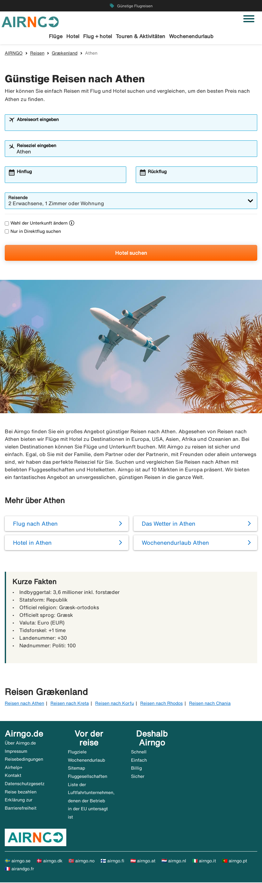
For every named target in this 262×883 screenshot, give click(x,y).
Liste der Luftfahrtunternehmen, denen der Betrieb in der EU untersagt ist (91, 801)
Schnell (139, 753)
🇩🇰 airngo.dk (49, 861)
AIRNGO (14, 53)
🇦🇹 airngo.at (142, 861)
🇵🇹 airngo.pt (234, 861)
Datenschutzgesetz (24, 784)
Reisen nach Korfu (114, 704)
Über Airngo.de (20, 744)
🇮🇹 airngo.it (204, 861)
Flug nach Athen (35, 524)
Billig (136, 769)
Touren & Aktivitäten (140, 36)
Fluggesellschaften (87, 777)
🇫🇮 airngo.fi (112, 861)
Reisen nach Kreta (69, 704)
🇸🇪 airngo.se (17, 861)
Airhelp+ (14, 768)
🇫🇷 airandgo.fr (19, 869)
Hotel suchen (131, 253)
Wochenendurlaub (191, 36)
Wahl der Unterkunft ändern (36, 224)
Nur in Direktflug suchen (33, 232)
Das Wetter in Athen (168, 524)
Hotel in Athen (32, 543)
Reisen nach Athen (24, 704)
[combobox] (135, 126)
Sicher (137, 777)
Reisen (37, 53)
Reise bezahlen (20, 792)
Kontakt (13, 776)
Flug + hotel (97, 36)
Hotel (72, 36)
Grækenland (64, 53)
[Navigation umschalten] (248, 19)
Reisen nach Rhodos (161, 704)
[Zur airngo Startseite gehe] (30, 21)
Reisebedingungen (24, 760)
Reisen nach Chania (210, 704)
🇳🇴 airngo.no (82, 861)
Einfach (139, 760)
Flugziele (77, 753)
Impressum (16, 752)
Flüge (55, 36)
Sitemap (76, 769)
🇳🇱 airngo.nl (173, 861)
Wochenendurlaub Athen (175, 543)
